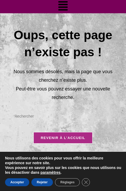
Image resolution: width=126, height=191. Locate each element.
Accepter (17, 182)
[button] (63, 7)
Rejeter (42, 182)
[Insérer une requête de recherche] (63, 116)
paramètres (50, 172)
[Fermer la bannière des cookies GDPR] (86, 182)
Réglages (67, 182)
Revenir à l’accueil (63, 138)
